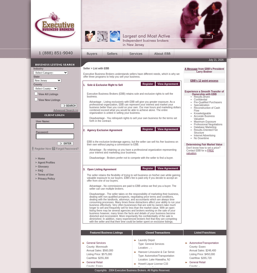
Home (41, 158)
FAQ (40, 170)
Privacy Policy (46, 178)
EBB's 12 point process (204, 80)
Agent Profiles (46, 162)
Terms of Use (46, 174)
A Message (191, 69)
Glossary (43, 166)
